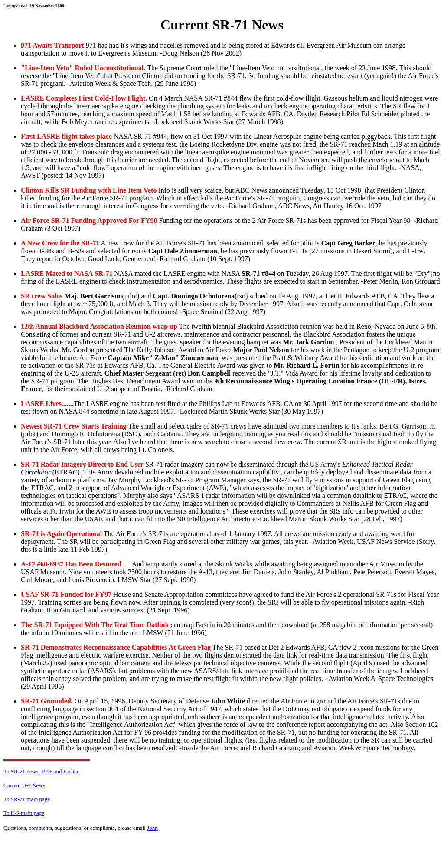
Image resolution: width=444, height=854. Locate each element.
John (152, 828)
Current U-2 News (24, 785)
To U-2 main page (23, 813)
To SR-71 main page (26, 799)
